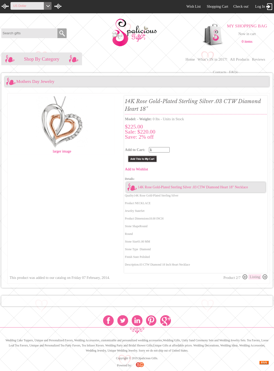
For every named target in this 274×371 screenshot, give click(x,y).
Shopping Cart (217, 6)
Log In (260, 6)
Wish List (193, 6)
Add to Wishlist (136, 169)
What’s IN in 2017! (212, 59)
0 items (247, 41)
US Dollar (19, 6)
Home (190, 59)
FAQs (233, 72)
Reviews (258, 59)
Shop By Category (41, 59)
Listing (255, 277)
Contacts (219, 72)
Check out (240, 6)
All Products (239, 59)
